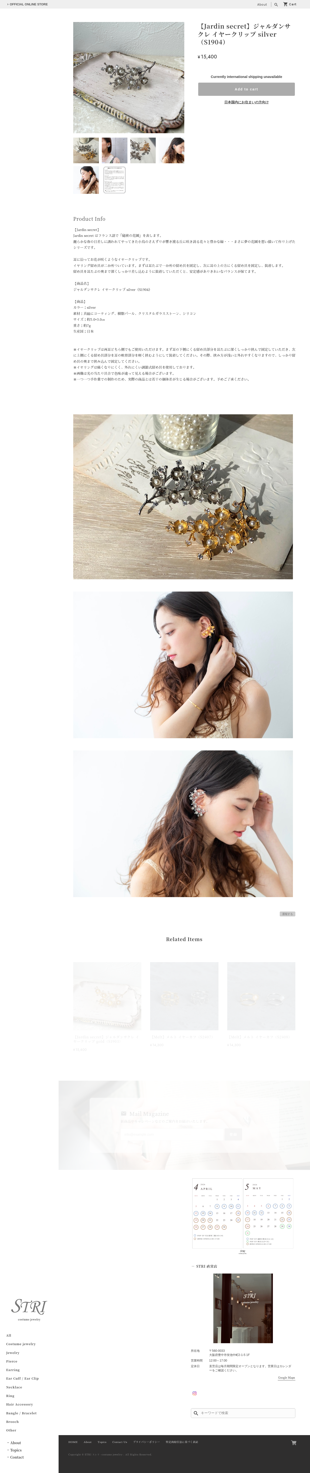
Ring (10, 1395)
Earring (13, 1369)
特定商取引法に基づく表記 (182, 1442)
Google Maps (286, 1377)
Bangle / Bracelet (21, 1412)
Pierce (11, 1361)
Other (11, 1430)
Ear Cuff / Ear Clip (22, 1378)
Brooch (12, 1421)
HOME (73, 1442)
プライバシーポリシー (146, 1442)
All (8, 1335)
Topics (15, 1449)
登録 (233, 1134)
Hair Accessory (19, 1404)
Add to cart (246, 89)
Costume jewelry (21, 1343)
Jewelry (13, 1352)
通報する (287, 913)
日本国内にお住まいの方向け (246, 102)
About (262, 4)
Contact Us (119, 1442)
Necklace (14, 1387)
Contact (17, 1457)
